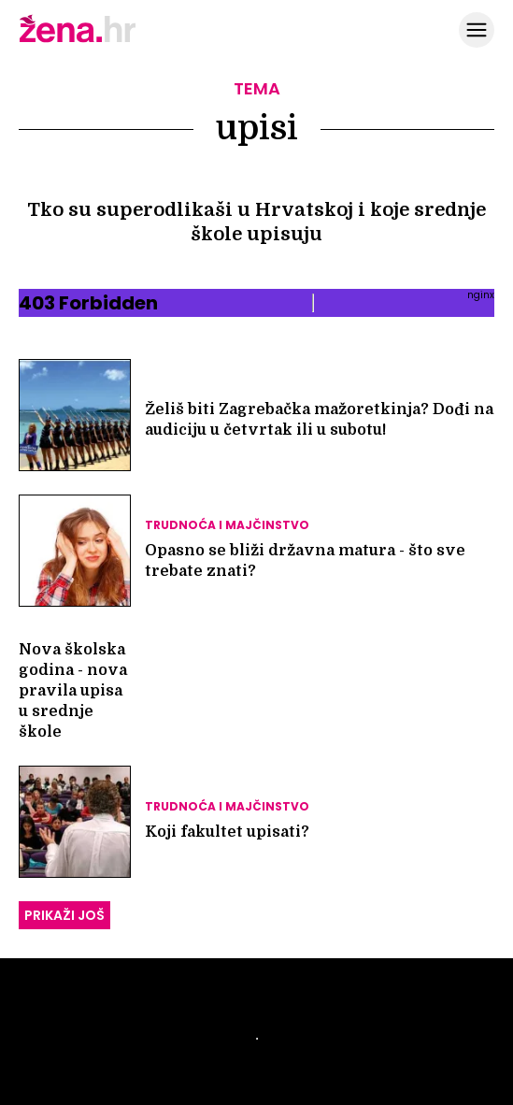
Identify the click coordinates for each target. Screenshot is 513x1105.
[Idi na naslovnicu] (77, 40)
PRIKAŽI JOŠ (64, 915)
